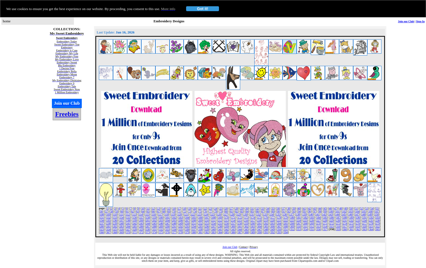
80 (226, 211)
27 (231, 208)
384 (220, 232)
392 (273, 232)
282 (115, 226)
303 (253, 226)
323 (102, 229)
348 (266, 229)
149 (370, 214)
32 (257, 208)
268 (305, 223)
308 (286, 226)
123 (199, 214)
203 (161, 220)
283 (122, 226)
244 (148, 223)
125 (212, 214)
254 (213, 223)
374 (154, 232)
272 (332, 223)
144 (337, 214)
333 (167, 229)
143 (330, 214)
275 (351, 223)
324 (108, 229)
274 (345, 223)
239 (115, 223)
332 (161, 229)
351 (286, 229)
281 (108, 226)
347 (259, 229)
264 (279, 223)
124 (206, 214)
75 (200, 211)
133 (265, 214)
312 (312, 226)
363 (364, 229)
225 (305, 220)
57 (106, 211)
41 (304, 208)
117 (160, 214)
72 (184, 211)
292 (180, 226)
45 (325, 208)
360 (345, 229)
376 (167, 232)
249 (180, 223)
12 (153, 208)
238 (108, 223)
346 (253, 229)
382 (207, 232)
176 (266, 217)
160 (161, 217)
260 (253, 223)
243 (141, 223)
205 (174, 220)
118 (167, 214)
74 (194, 211)
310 (299, 226)
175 (259, 217)
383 (213, 232)
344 (240, 229)
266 (292, 223)
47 (335, 208)
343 (233, 229)
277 (364, 223)
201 (148, 220)
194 (102, 220)
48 (340, 208)
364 (371, 229)
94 (299, 211)
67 (158, 211)
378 (180, 232)
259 (246, 223)
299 (227, 226)
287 (148, 226)
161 (167, 217)
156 (135, 217)
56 (101, 211)
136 (285, 214)
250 (187, 223)
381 (200, 232)
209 (200, 220)
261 (259, 223)
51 (356, 208)
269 (312, 223)
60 (122, 211)
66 (153, 211)
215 (240, 220)
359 (338, 229)
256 (227, 223)
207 (187, 220)
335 (180, 229)
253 (207, 223)
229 (332, 220)
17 (179, 208)
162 (174, 217)
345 (246, 229)
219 (266, 220)
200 (141, 220)
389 (253, 232)
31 (252, 208)
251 (194, 223)
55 (377, 208)
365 (378, 229)
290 (167, 226)
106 (370, 211)
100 (331, 211)
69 (169, 211)
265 (286, 223)
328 (135, 229)
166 (200, 217)
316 (338, 226)
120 (179, 214)
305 (266, 226)
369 (122, 232)
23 (210, 208)
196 (115, 220)
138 (298, 214)
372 (141, 232)
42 (309, 208)
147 (357, 214)
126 (219, 214)
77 (210, 211)
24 (215, 208)
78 (215, 211)
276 (358, 223)
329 (141, 229)
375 (161, 232)
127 (226, 214)
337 (194, 229)
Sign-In (420, 21)
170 (227, 217)
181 (299, 217)
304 (259, 226)
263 (273, 223)
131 (252, 214)
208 (194, 220)
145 (344, 214)
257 (233, 223)
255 (220, 223)
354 (305, 229)
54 (372, 208)
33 (262, 208)
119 (173, 214)
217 (253, 220)
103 (351, 211)
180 (292, 217)
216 (246, 220)
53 (366, 208)
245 (154, 223)
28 (236, 208)
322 (377, 226)
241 (128, 223)
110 (115, 214)
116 (154, 214)
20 (194, 208)
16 (174, 208)
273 (338, 223)
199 (135, 220)
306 (273, 226)
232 (351, 220)
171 (233, 217)
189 (351, 217)
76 (205, 211)
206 (180, 220)
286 (141, 226)
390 (259, 232)
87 (262, 211)
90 (278, 211)
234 (364, 220)
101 (338, 211)
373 (148, 232)
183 (312, 217)
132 (258, 214)
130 (245, 214)
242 (135, 223)
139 (304, 214)
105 (364, 211)
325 (115, 229)
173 (246, 217)
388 (246, 232)
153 (115, 217)
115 (147, 214)
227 (319, 220)
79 (221, 211)
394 (286, 232)
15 (168, 208)
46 (330, 208)
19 (189, 208)
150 (377, 214)
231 (345, 220)
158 (148, 217)
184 (319, 217)
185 (325, 217)
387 (240, 232)
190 (358, 217)
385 (227, 232)
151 (102, 217)
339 (207, 229)
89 (273, 211)
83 (241, 211)
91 (283, 211)
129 (239, 214)
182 (305, 217)
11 (148, 208)
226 (312, 220)
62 (132, 211)
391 (266, 232)
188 (345, 217)
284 (128, 226)
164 (187, 217)
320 (364, 226)
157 (141, 217)
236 (377, 220)
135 (278, 214)
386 (233, 232)
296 (207, 226)
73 (189, 211)
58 (111, 211)
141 (317, 214)
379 (187, 232)
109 (108, 214)
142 (324, 214)
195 (108, 220)
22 (205, 208)
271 (325, 223)
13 (158, 208)
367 (108, 232)
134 (272, 214)
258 (240, 223)
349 (273, 229)
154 (122, 217)
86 (257, 211)
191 (364, 217)
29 (241, 208)
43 (314, 208)
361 (351, 229)
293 (187, 226)
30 (247, 208)
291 (174, 226)
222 (286, 220)
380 (194, 232)
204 (167, 220)
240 (122, 223)
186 (332, 217)
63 (137, 211)
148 (363, 214)
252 (200, 223)
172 (240, 217)
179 (286, 217)
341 (220, 229)
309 (292, 226)
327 (128, 229)
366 (102, 232)
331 (154, 229)
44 (319, 208)
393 (279, 232)
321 (371, 226)
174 (253, 217)
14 (163, 208)
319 (358, 226)
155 (128, 217)
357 (325, 229)
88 (268, 211)
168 (213, 217)
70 (174, 211)
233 (358, 220)
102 (344, 211)
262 (266, 223)
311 (305, 226)
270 (319, 223)
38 (288, 208)
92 (288, 211)
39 (293, 208)
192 (371, 217)
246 (161, 223)
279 (378, 223)
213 (226, 220)
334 (174, 229)
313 (319, 226)
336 (187, 229)
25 (221, 208)
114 (141, 214)
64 (143, 211)
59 (116, 211)
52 (361, 208)
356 (319, 229)
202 (154, 220)
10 (143, 208)
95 (304, 211)
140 (311, 214)
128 (232, 214)
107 (377, 211)
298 (220, 226)
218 (259, 220)
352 (292, 229)
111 (121, 214)
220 (272, 220)
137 (291, 214)
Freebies (67, 114)
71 (179, 211)
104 (357, 211)
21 (200, 208)
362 (358, 229)
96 (309, 211)
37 (283, 208)
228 (325, 220)
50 (351, 208)
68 (163, 211)
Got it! (202, 9)
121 (186, 214)
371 (135, 232)
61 (127, 211)
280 (102, 226)
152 (108, 217)
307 (279, 226)
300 (233, 226)
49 (345, 208)
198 (128, 220)
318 (351, 226)
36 (278, 208)
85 (252, 211)
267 (299, 223)
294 (194, 226)
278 (371, 223)
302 (246, 226)
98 (320, 211)
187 (338, 217)
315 (332, 226)
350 (279, 229)
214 (233, 220)
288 (154, 226)
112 (128, 214)
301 (240, 226)
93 (294, 211)
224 (299, 220)
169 (220, 217)
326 (122, 229)
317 (345, 226)
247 (167, 223)
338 (200, 229)
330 (148, 229)
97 (314, 211)
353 (299, 229)
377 (174, 232)
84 (247, 211)
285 (135, 226)
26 (226, 208)
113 (134, 214)
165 (194, 217)
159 (154, 217)
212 (220, 220)
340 (213, 229)
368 (115, 232)
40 (299, 208)
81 (231, 211)
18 (184, 208)
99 (325, 211)
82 (236, 211)
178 (279, 217)
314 (325, 226)
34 (268, 208)
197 (122, 220)
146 (350, 214)
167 (207, 217)
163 (180, 217)
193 (378, 217)
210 (207, 220)
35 (273, 208)
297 (213, 226)
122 (193, 214)
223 (292, 220)
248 (174, 223)
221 (279, 220)
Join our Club (406, 21)
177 (273, 217)
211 (213, 220)
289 (161, 226)
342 (227, 229)
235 (371, 220)
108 (102, 214)
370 (128, 232)
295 (200, 226)
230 (338, 220)
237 (102, 223)
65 (148, 211)
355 (312, 229)
